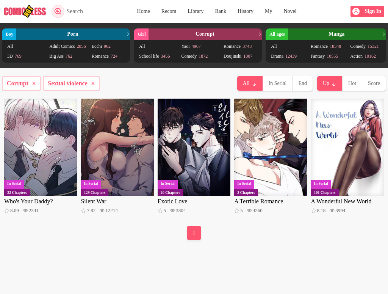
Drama (284, 56)
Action (363, 56)
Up (326, 83)
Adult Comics (67, 46)
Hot (352, 83)
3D (14, 56)
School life (154, 56)
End (302, 83)
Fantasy (324, 56)
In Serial (278, 83)
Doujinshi (238, 56)
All (10, 46)
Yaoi (191, 46)
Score (374, 83)
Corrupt (21, 83)
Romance (104, 56)
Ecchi (101, 46)
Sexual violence (71, 83)
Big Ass (60, 56)
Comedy (194, 56)
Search (67, 11)
